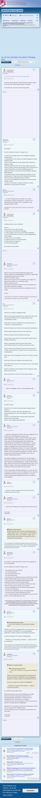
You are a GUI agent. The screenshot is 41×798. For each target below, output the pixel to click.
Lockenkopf (9, 497)
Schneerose (9, 263)
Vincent (4, 190)
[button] (25, 65)
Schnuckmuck (10, 71)
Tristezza (9, 482)
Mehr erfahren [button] (8, 795)
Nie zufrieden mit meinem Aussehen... (18, 756)
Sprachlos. (9, 395)
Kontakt (20, 10)
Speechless (5, 139)
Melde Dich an (6, 25)
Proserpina (18, 763)
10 (35, 753)
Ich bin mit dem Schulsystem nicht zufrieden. (20, 748)
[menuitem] (7, 15)
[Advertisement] (20, 41)
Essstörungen (15, 758)
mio (4, 303)
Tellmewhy (18, 769)
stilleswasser (10, 552)
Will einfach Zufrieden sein (15, 762)
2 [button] (23, 65)
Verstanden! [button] (30, 790)
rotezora (18, 775)
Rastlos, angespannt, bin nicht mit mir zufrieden (21, 768)
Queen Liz (9, 518)
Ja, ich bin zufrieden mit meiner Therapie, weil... (18, 58)
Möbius (8, 425)
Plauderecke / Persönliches (18, 751)
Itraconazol (18, 757)
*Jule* (8, 379)
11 (37, 753)
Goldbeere (18, 750)
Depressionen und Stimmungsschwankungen (22, 770)
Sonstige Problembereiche (18, 764)
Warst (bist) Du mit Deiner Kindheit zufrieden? (20, 774)
